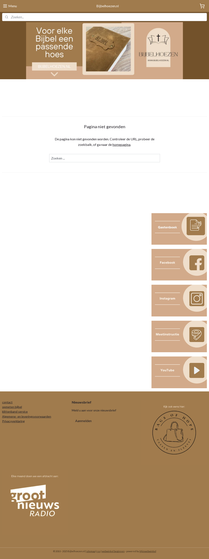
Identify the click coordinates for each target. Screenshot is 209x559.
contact (7, 402)
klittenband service (15, 411)
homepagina (121, 144)
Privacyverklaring (13, 421)
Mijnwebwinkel (148, 551)
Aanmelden (83, 421)
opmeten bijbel (12, 407)
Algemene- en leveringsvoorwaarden (26, 416)
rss (98, 551)
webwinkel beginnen (113, 551)
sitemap (90, 551)
